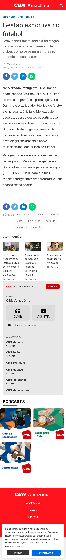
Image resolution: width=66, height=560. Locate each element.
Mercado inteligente (46, 215)
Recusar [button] (18, 552)
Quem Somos (33, 503)
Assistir (43, 312)
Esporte (50, 221)
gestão (37, 227)
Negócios (22, 227)
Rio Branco (34, 221)
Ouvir (18, 312)
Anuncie (33, 511)
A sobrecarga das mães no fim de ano (54, 259)
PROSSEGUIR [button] (46, 552)
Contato (33, 517)
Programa (23, 215)
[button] (4, 5)
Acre (19, 221)
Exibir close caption (21, 325)
